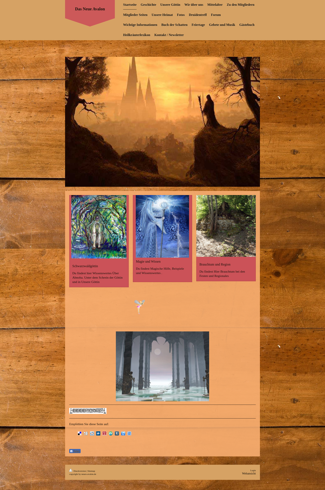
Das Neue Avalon (90, 9)
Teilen (75, 451)
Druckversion (77, 471)
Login (253, 470)
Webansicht (249, 473)
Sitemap (91, 471)
